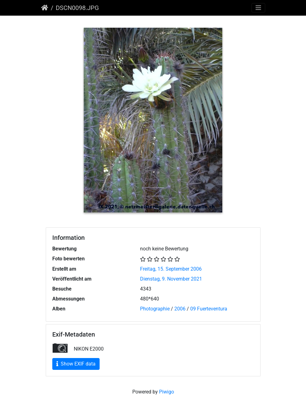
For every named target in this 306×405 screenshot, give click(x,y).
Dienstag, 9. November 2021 (171, 279)
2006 (180, 309)
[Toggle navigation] (258, 7)
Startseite (44, 7)
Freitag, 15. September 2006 (171, 269)
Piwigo (166, 392)
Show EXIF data (76, 364)
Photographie (155, 309)
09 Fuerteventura (208, 309)
